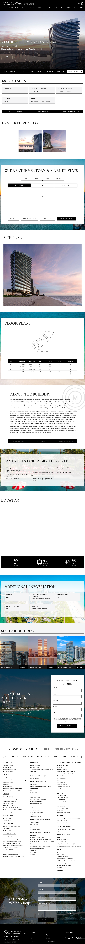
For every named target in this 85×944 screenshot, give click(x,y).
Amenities (49, 72)
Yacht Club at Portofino (62, 797)
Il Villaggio (32, 854)
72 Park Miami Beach (35, 825)
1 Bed (26, 178)
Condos (48, 938)
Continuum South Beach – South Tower (67, 774)
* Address (56, 688)
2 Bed (37, 178)
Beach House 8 (33, 806)
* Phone (55, 713)
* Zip (54, 694)
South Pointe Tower (61, 795)
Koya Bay (59, 831)
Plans (31, 72)
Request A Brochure (65, 441)
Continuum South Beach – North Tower (67, 771)
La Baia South (6, 784)
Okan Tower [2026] (8, 850)
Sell (24, 7)
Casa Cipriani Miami (35, 810)
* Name (55, 700)
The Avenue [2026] (7, 831)
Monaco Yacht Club (35, 829)
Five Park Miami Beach (62, 808)
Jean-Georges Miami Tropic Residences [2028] (68, 818)
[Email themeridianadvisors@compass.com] (79, 3)
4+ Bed (58, 178)
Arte (58, 852)
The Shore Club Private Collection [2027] (40, 846)
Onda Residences (7, 786)
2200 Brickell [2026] (8, 797)
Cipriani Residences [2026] (9, 801)
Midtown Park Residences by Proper (66, 821)
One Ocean (60, 791)
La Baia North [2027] (8, 782)
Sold (42, 185)
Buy (47, 935)
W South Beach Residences (37, 848)
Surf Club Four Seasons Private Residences (67, 861)
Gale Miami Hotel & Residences (11, 847)
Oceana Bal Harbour (8, 765)
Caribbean (32, 808)
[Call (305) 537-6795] (82, 3)
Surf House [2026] (61, 863)
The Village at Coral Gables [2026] (11, 826)
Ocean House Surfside (62, 856)
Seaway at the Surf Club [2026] (65, 859)
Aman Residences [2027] (36, 803)
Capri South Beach (61, 806)
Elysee (31, 774)
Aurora (58, 837)
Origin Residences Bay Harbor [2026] (12, 788)
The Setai (32, 844)
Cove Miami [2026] (34, 767)
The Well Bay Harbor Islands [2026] (12, 791)
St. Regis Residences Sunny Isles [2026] (66, 844)
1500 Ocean (33, 852)
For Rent (66, 185)
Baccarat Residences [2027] (10, 799)
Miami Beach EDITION (35, 816)
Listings (23, 72)
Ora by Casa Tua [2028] (9, 805)
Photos (13, 72)
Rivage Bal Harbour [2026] (9, 769)
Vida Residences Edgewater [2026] (38, 776)
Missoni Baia (33, 771)
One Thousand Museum (9, 852)
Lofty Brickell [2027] (8, 803)
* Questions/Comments (44, 903)
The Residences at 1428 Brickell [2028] (12, 810)
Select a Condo (73, 71)
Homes (33, 941)
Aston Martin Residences (9, 837)
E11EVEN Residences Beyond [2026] (12, 843)
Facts (5, 72)
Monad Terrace (60, 810)
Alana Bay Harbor (7, 778)
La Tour (32, 814)
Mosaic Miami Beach (35, 797)
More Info (60, 72)
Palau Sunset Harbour (62, 802)
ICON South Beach (61, 778)
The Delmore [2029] (62, 867)
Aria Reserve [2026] (35, 765)
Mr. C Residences (7, 818)
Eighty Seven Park (34, 827)
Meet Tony (78, 7)
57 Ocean (32, 791)
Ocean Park (60, 789)
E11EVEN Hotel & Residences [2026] (12, 841)
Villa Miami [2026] (34, 778)
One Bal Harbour (7, 767)
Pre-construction (50, 941)
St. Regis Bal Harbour (8, 771)
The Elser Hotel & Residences (10, 854)
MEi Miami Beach (34, 795)
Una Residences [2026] (8, 812)
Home (11, 7)
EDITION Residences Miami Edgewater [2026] (41, 769)
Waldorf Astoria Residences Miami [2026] (13, 856)
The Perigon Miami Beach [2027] (38, 799)
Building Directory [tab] (61, 749)
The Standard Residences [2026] (65, 823)
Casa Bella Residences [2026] (10, 839)
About (39, 72)
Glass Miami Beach (61, 776)
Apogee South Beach (62, 769)
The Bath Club (33, 793)
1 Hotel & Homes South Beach (37, 837)
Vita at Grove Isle (7, 820)
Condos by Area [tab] (23, 749)
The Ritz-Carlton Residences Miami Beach (40, 786)
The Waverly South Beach (63, 812)
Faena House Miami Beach (36, 812)
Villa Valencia (6, 828)
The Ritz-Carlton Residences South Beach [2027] (42, 842)
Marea (58, 780)
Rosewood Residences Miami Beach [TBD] (40, 839)
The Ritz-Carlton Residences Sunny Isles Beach (69, 846)
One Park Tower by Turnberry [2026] (66, 829)
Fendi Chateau (60, 854)
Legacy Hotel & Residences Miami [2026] (13, 845)
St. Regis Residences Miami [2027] (11, 807)
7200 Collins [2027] (34, 822)
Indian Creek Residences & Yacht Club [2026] (14, 780)
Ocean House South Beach (63, 787)
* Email (55, 707)
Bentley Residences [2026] (63, 839)
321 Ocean (59, 767)
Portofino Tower (61, 793)
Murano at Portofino (62, 784)
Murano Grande (61, 782)
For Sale (19, 185)
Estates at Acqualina (62, 842)
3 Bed (48, 178)
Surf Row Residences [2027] (64, 865)
